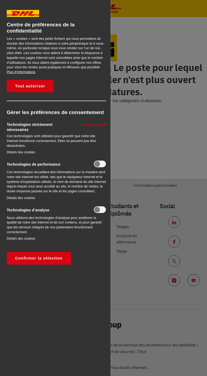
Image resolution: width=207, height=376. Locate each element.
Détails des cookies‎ (21, 152)
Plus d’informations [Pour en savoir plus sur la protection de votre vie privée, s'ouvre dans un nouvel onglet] (21, 72)
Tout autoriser (30, 86)
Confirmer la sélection (39, 258)
